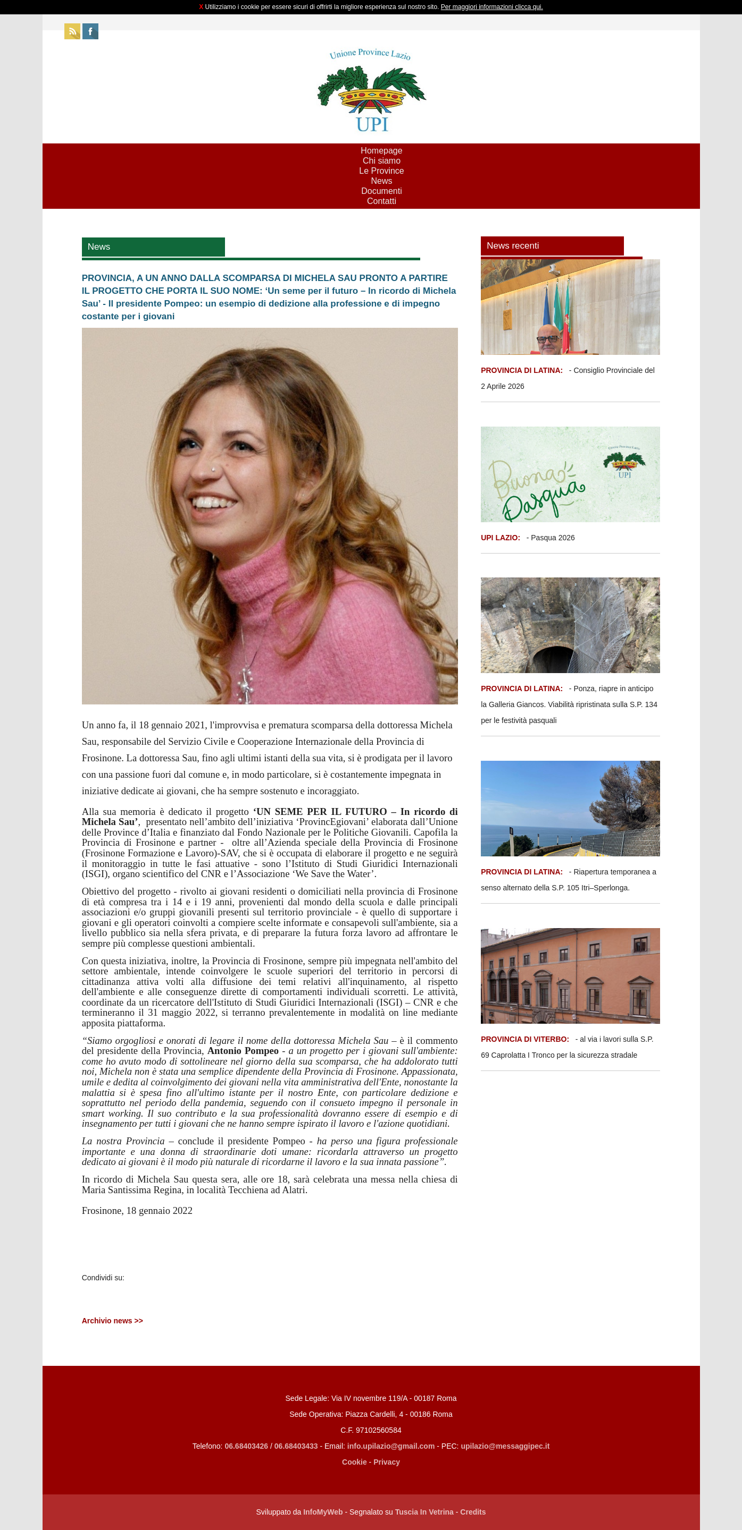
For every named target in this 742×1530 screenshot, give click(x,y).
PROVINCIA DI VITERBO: (525, 1039)
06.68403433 (296, 1446)
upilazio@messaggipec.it (505, 1446)
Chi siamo (382, 160)
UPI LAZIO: (500, 537)
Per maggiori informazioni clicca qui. (492, 7)
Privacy (386, 1462)
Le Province (381, 170)
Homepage (381, 150)
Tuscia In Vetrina (424, 1512)
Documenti (381, 191)
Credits (473, 1512)
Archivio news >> (112, 1320)
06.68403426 (247, 1446)
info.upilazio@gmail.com (391, 1446)
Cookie (354, 1462)
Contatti (381, 201)
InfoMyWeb (323, 1512)
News (381, 180)
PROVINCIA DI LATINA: (523, 370)
